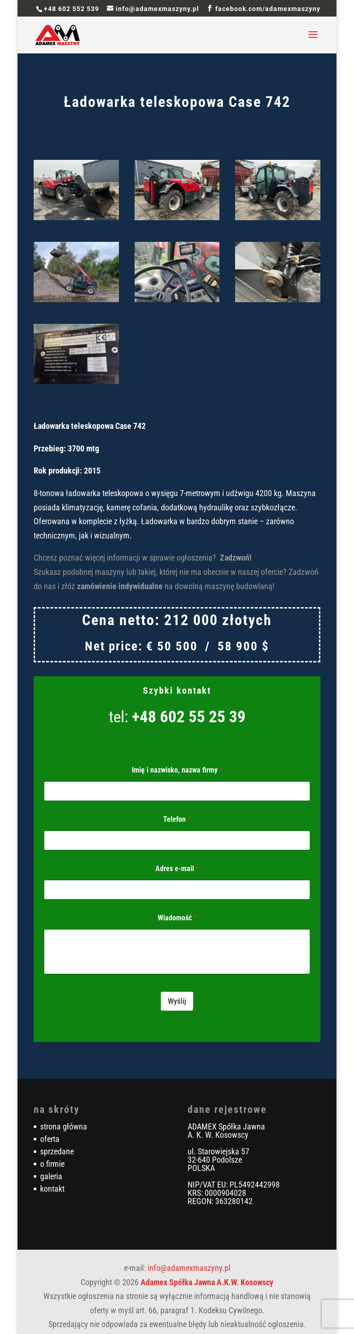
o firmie (52, 1164)
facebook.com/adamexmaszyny (267, 8)
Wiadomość (177, 917)
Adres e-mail (177, 868)
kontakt (52, 1189)
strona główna (63, 1126)
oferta (49, 1139)
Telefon (177, 819)
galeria (51, 1176)
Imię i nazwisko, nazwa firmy (177, 770)
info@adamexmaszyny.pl (189, 1268)
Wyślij (177, 1001)
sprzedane (57, 1151)
